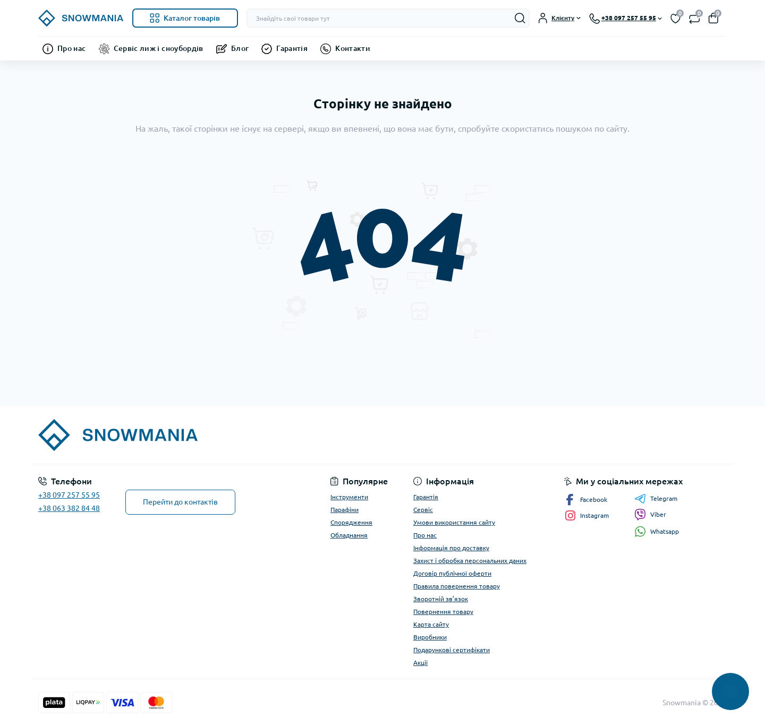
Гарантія (292, 48)
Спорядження (351, 522)
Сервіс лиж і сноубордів (158, 48)
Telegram (655, 498)
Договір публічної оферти (452, 573)
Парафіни (344, 509)
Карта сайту (431, 624)
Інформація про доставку (451, 547)
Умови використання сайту (454, 522)
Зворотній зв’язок (440, 598)
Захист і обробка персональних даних (469, 560)
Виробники (430, 637)
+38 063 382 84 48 (69, 508)
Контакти (352, 48)
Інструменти (349, 496)
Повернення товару (443, 611)
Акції (420, 662)
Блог (240, 48)
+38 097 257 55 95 (69, 495)
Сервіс (423, 509)
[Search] (520, 18)
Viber (650, 514)
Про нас (71, 48)
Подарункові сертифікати (451, 649)
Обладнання (349, 535)
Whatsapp (656, 531)
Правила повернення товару (456, 586)
